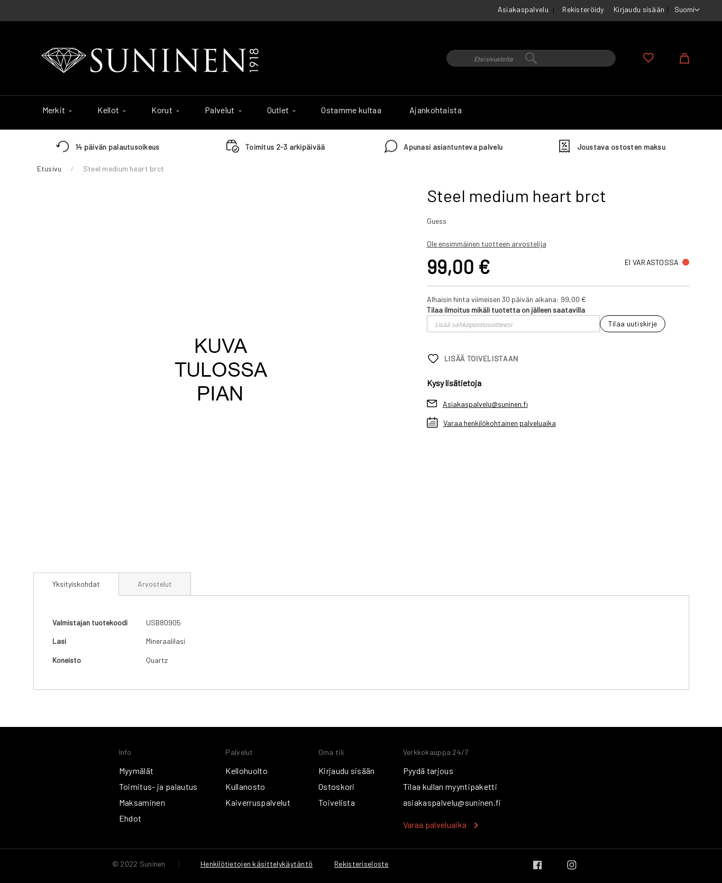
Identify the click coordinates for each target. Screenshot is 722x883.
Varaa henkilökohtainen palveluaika (499, 422)
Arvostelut (155, 583)
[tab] (76, 584)
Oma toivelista (648, 57)
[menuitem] (56, 110)
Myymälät (136, 771)
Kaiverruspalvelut (257, 802)
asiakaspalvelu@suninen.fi (452, 802)
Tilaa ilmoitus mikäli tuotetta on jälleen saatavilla (506, 309)
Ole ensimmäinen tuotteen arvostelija (486, 243)
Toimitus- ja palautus (158, 786)
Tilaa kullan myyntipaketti (450, 786)
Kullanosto (245, 786)
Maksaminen (142, 802)
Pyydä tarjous (428, 771)
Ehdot (130, 818)
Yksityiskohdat (76, 583)
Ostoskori (336, 786)
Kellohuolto (246, 771)
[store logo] (152, 61)
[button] (687, 10)
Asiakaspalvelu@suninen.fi (485, 403)
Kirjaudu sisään (639, 9)
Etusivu (49, 168)
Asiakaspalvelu (523, 9)
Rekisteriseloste (361, 863)
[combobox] (531, 58)
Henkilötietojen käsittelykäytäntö (256, 863)
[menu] (361, 112)
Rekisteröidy (583, 9)
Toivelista (336, 802)
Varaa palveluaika (435, 825)
